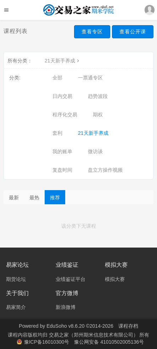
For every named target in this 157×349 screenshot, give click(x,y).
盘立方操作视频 (105, 170)
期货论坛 (16, 279)
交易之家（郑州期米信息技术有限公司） (94, 335)
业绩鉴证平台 (70, 279)
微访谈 (95, 151)
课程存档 (128, 326)
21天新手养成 (63, 60)
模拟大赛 (115, 279)
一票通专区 (90, 78)
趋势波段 (98, 96)
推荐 (55, 197)
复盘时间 (62, 170)
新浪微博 (65, 307)
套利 (57, 133)
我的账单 (62, 151)
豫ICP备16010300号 (44, 342)
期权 (98, 114)
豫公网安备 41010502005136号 (109, 342)
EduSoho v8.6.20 (65, 326)
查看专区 (92, 31)
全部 (57, 78)
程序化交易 (64, 114)
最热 (34, 197)
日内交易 (62, 96)
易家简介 (16, 307)
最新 (14, 197)
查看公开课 (132, 31)
